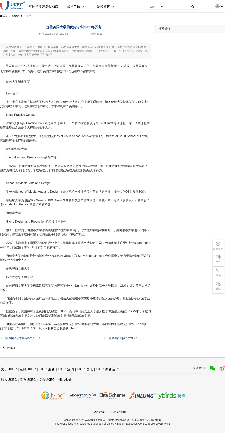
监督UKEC (47, 380)
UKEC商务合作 (107, 369)
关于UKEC (9, 369)
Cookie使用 (118, 412)
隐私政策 (99, 412)
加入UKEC (9, 380)
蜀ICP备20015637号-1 (159, 424)
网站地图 (64, 380)
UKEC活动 (66, 369)
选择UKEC (28, 369)
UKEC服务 (47, 369)
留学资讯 (17, 15)
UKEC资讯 (85, 369)
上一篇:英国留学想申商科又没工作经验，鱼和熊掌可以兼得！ (21, 338)
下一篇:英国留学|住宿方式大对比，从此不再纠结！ (125, 338)
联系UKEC (28, 380)
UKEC (4, 15)
